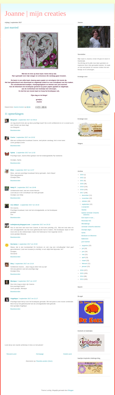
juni (83, 251)
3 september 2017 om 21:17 (28, 298)
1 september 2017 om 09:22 (27, 120)
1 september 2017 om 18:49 (26, 187)
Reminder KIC (86, 221)
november (85, 198)
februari (85, 263)
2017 (82, 193)
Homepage (40, 354)
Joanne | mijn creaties (35, 13)
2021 (82, 180)
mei (83, 254)
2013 (82, 279)
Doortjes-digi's (86, 230)
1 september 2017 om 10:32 (25, 137)
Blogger (70, 390)
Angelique (14, 298)
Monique (13, 281)
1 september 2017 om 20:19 (40, 224)
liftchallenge (85, 224)
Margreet (13, 120)
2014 (82, 276)
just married (85, 242)
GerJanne (14, 244)
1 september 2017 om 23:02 (28, 244)
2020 (82, 184)
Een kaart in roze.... (88, 218)
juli (83, 248)
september (86, 204)
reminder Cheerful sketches (90, 227)
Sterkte (83, 210)
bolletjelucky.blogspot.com (20, 224)
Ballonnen (84, 239)
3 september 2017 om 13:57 (27, 281)
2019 (82, 186)
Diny (12, 263)
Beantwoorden (15, 130)
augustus (85, 245)
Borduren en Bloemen (88, 236)
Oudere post (67, 354)
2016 (82, 270)
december (85, 195)
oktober (84, 201)
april (83, 257)
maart (84, 260)
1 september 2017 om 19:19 (29, 205)
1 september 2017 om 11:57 (24, 170)
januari (84, 266)
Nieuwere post (11, 354)
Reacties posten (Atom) (44, 361)
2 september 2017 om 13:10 (24, 263)
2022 (82, 177)
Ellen (12, 170)
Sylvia (12, 152)
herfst (83, 233)
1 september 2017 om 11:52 (25, 152)
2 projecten (85, 207)
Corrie (12, 137)
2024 (82, 175)
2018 (82, 189)
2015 (82, 273)
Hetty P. (13, 187)
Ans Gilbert (14, 205)
